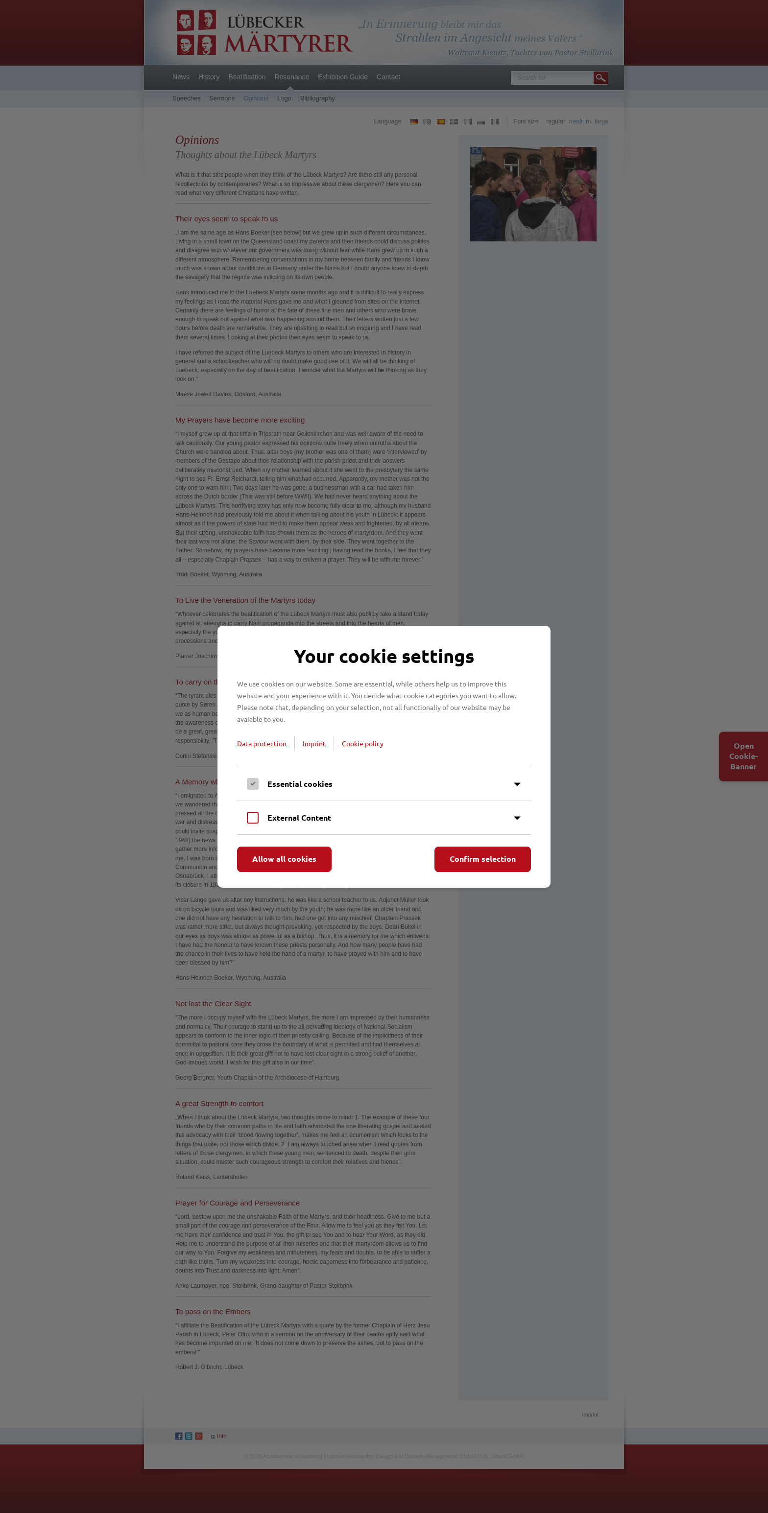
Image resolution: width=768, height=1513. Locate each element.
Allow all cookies (284, 858)
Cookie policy (363, 743)
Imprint (314, 743)
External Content (299, 817)
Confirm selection (483, 858)
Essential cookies (300, 784)
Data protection (262, 743)
